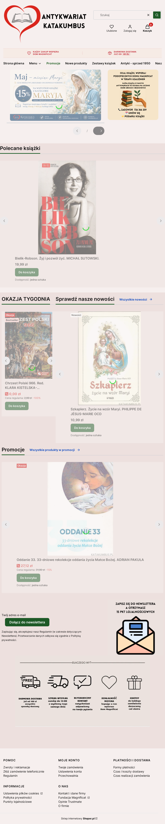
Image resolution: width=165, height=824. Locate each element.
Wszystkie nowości (135, 299)
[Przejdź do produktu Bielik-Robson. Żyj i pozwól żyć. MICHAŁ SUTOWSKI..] (67, 207)
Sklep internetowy (78, 818)
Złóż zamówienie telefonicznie (23, 771)
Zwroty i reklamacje (16, 767)
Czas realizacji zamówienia (131, 775)
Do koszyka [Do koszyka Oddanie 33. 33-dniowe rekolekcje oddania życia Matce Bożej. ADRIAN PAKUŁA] (28, 577)
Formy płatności (124, 767)
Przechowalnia (68, 775)
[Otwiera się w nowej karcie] (17, 732)
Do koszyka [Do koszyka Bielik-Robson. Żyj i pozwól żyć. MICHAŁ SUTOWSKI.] (27, 272)
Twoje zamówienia (70, 767)
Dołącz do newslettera (27, 622)
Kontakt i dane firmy (72, 793)
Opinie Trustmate (70, 801)
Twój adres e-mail (14, 615)
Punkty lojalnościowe (17, 801)
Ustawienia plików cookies (21, 793)
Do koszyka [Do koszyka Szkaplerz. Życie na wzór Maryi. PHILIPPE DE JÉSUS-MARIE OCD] (82, 427)
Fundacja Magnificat (72, 797)
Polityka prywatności (17, 797)
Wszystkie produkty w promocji (55, 450)
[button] (157, 15)
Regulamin (10, 775)
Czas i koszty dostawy (128, 771)
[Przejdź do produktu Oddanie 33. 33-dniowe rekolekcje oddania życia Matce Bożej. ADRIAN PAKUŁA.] (80, 509)
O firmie (63, 806)
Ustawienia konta (70, 771)
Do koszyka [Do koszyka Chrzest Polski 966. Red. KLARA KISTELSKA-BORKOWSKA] (17, 406)
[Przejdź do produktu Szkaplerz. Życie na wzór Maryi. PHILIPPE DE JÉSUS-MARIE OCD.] (109, 358)
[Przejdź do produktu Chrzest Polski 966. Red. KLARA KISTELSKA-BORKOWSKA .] (28, 345)
